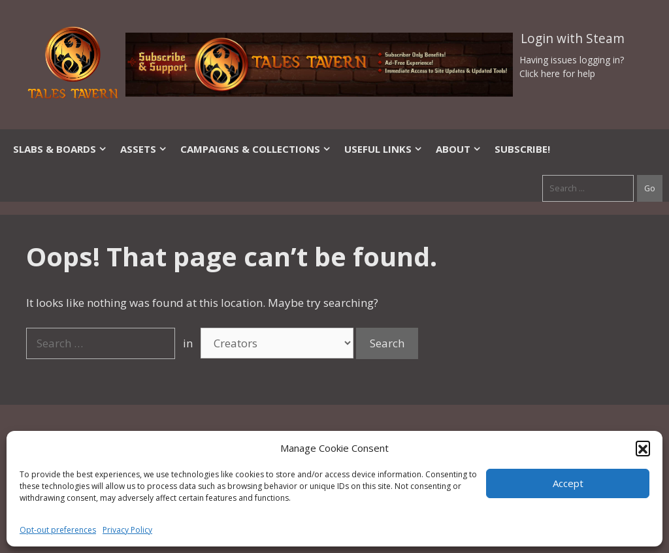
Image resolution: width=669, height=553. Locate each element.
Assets (143, 148)
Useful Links (383, 148)
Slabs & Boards (60, 148)
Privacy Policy (127, 529)
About (458, 148)
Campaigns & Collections (255, 148)
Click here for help (557, 73)
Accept (568, 483)
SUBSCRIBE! (522, 148)
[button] (642, 447)
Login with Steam (573, 38)
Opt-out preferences (58, 529)
